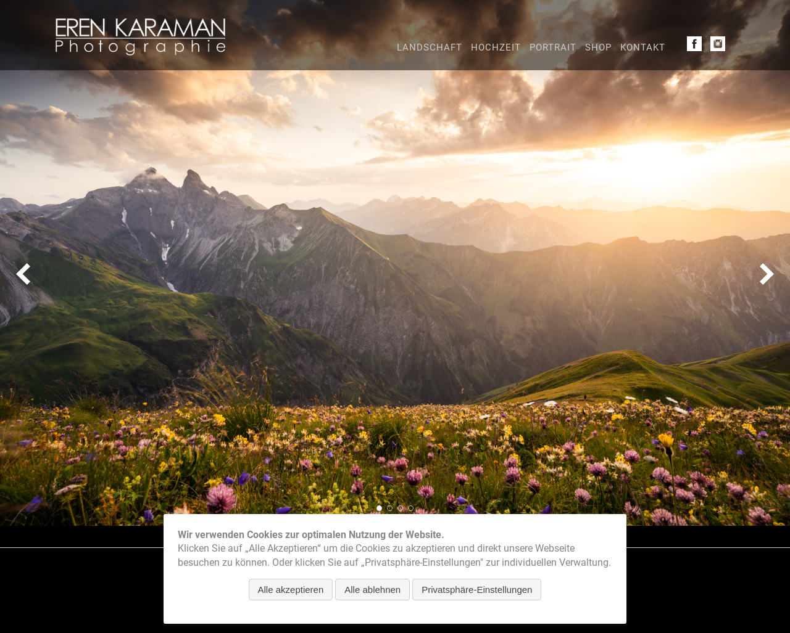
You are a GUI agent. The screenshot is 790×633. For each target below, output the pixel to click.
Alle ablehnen (372, 589)
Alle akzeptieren (291, 589)
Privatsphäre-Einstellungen (477, 589)
